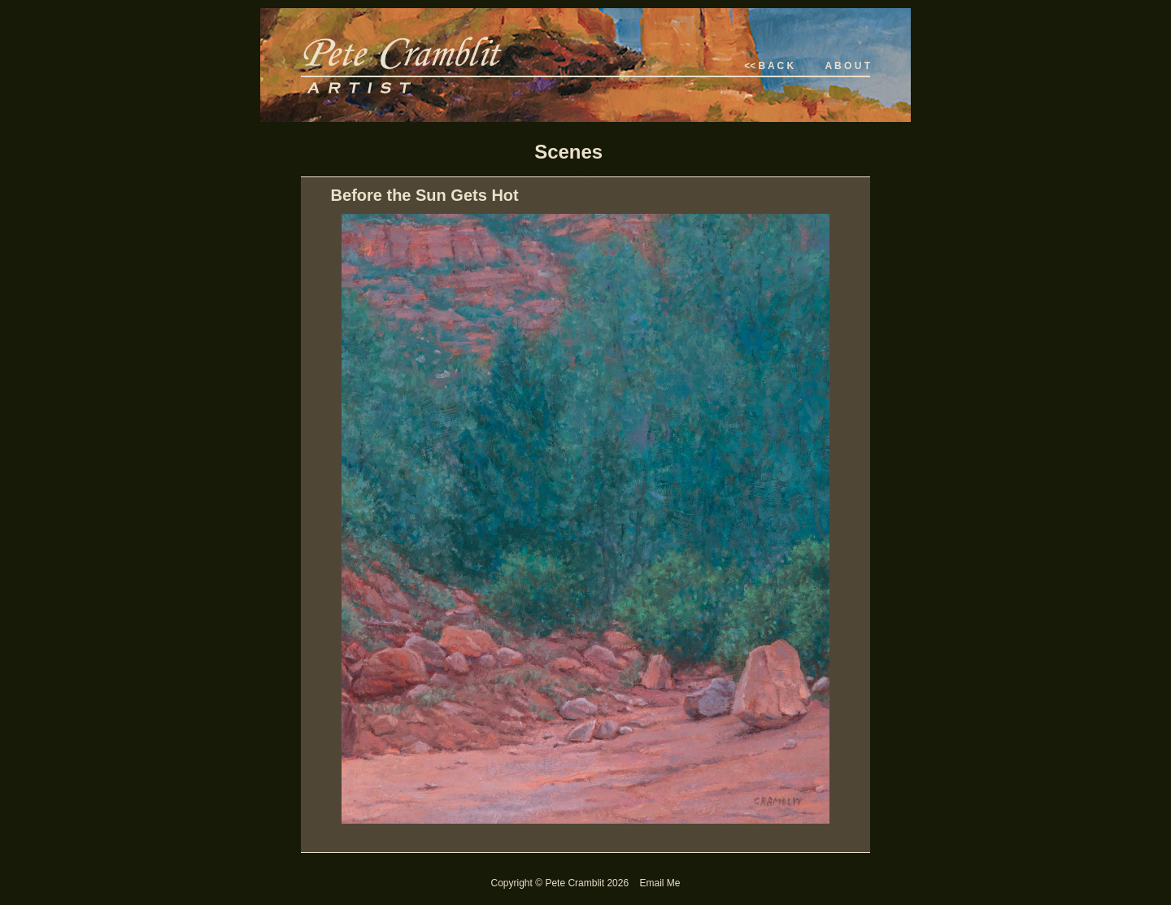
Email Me (659, 883)
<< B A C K (769, 66)
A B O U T (847, 66)
